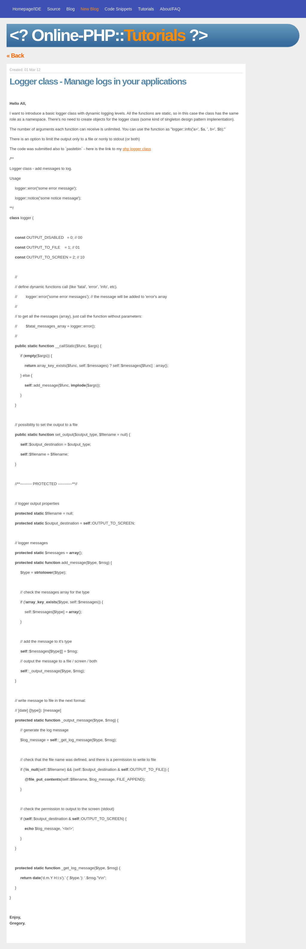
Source (53, 9)
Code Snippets (118, 9)
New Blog (90, 9)
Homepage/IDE (27, 9)
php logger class (137, 149)
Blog (70, 9)
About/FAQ (170, 9)
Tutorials (146, 9)
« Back (15, 55)
